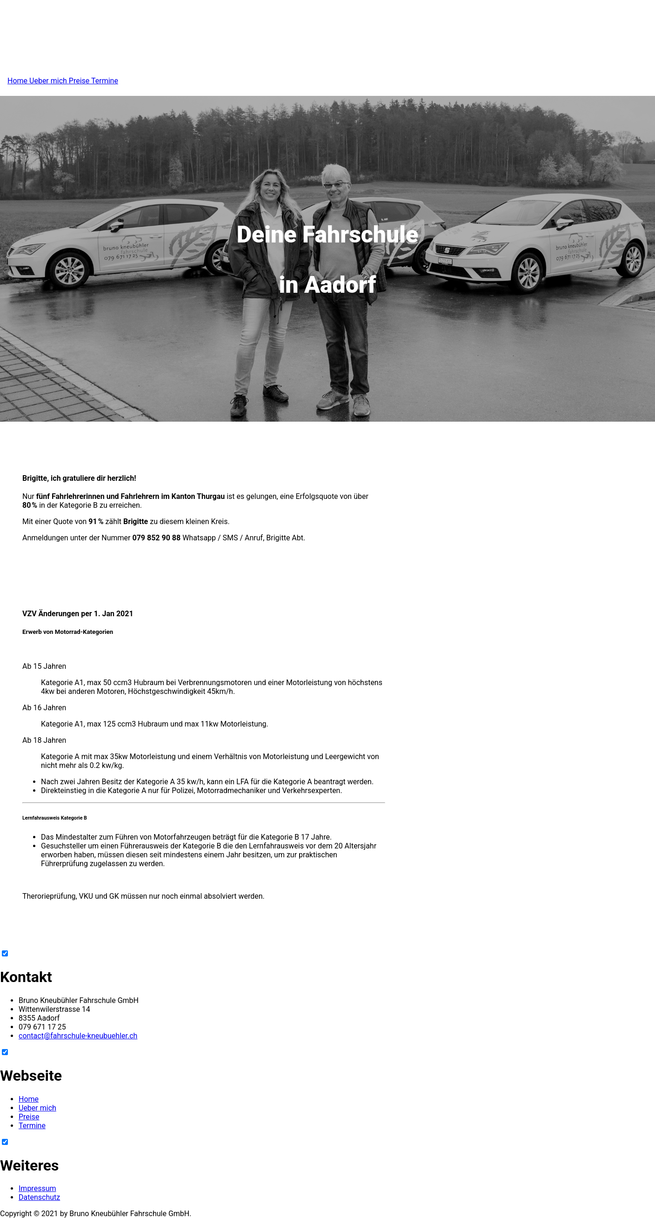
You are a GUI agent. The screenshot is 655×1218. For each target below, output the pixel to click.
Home (18, 80)
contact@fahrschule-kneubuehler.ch (78, 1035)
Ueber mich (49, 80)
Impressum (37, 1188)
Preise (80, 80)
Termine (104, 80)
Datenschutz (39, 1197)
